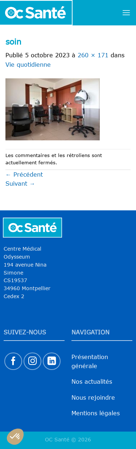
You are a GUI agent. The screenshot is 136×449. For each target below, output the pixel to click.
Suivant (20, 183)
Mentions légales (95, 413)
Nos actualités (91, 381)
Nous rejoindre (93, 397)
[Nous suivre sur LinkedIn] (52, 361)
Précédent (24, 174)
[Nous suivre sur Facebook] (13, 361)
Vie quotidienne (28, 64)
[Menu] (126, 12)
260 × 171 (93, 55)
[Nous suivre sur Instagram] (32, 361)
